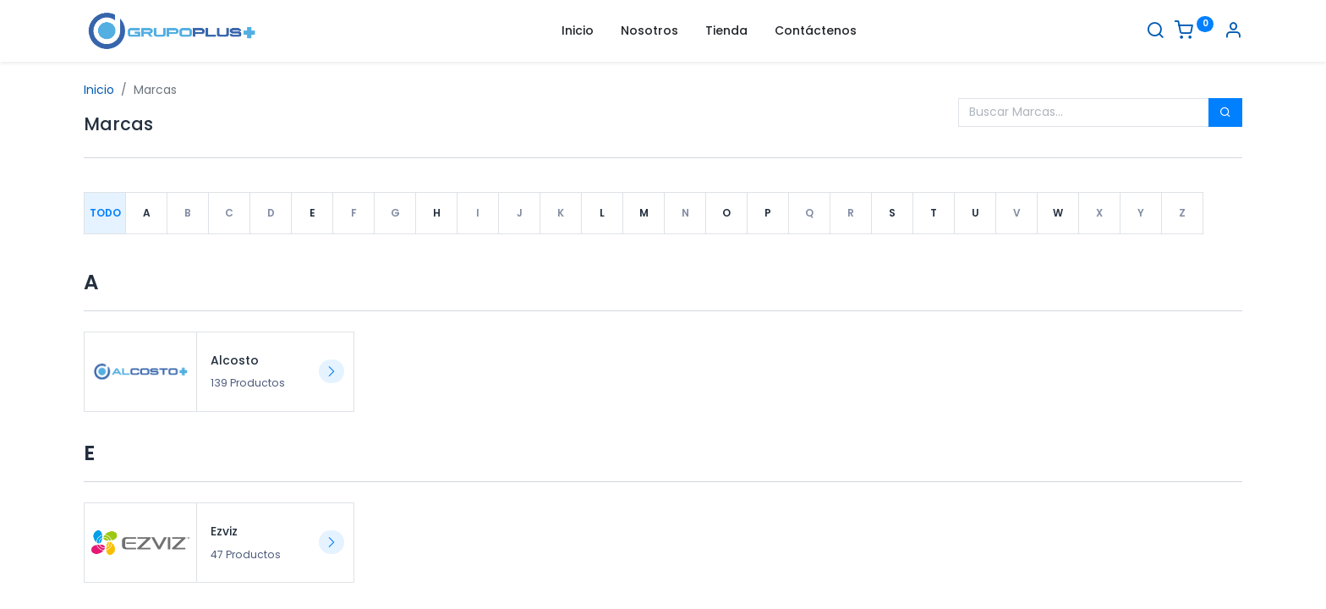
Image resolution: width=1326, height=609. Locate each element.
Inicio (99, 89)
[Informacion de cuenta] (1233, 32)
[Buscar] (1155, 32)
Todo (105, 213)
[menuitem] (577, 31)
